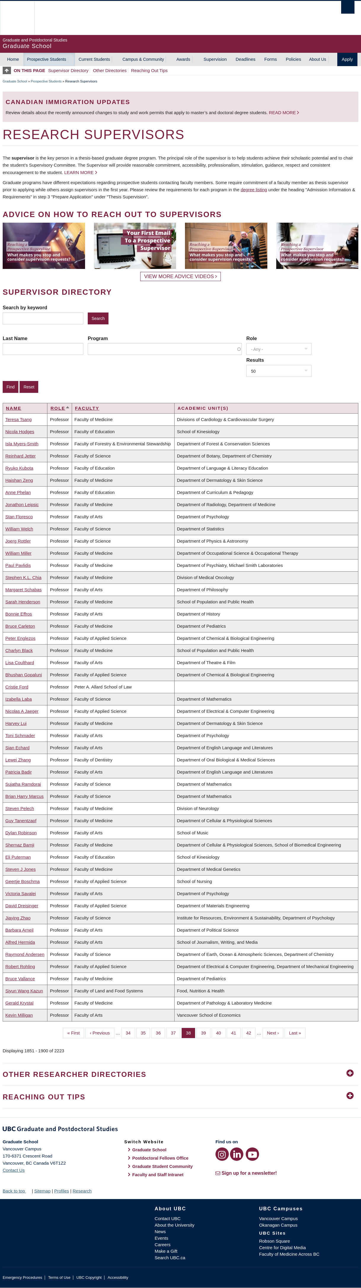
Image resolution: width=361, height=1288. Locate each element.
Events (161, 1238)
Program (98, 338)
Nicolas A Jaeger (22, 711)
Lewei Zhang (18, 759)
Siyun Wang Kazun (24, 990)
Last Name (15, 338)
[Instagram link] (222, 1154)
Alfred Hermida (20, 942)
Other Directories (110, 70)
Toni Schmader (20, 735)
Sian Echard (17, 747)
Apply (347, 59)
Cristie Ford (16, 686)
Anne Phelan (18, 492)
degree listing (254, 189)
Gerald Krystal (19, 1002)
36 (160, 1032)
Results (255, 360)
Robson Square (274, 1241)
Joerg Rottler (18, 540)
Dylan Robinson (21, 832)
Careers (162, 1244)
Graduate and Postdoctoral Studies (180, 1130)
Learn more (79, 172)
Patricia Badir (18, 771)
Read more (283, 112)
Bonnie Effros (18, 613)
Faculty (87, 408)
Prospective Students (46, 59)
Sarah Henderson (22, 601)
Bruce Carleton (20, 626)
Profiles (61, 1190)
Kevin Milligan (19, 1015)
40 (221, 1032)
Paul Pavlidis (18, 565)
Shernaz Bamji (19, 844)
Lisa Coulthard (19, 662)
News (160, 1231)
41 (236, 1032)
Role (251, 338)
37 (175, 1032)
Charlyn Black (19, 650)
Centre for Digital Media (282, 1247)
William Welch (19, 528)
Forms (270, 59)
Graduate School (15, 81)
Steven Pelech (19, 808)
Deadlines (245, 59)
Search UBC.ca (170, 1257)
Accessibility (118, 1277)
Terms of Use (59, 1277)
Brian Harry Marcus (24, 796)
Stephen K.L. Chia (23, 577)
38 (190, 1032)
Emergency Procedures (22, 1277)
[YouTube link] (252, 1154)
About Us (317, 59)
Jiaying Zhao (18, 917)
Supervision (215, 59)
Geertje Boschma (22, 881)
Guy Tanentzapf (20, 820)
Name (13, 408)
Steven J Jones (20, 869)
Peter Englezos (20, 638)
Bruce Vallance (20, 978)
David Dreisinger (21, 905)
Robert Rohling (20, 966)
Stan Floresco (19, 516)
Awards (183, 59)
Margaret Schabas (23, 589)
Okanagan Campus (278, 1225)
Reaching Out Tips (149, 70)
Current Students (94, 59)
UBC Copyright (89, 1277)
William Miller (18, 553)
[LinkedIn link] (236, 1154)
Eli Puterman (18, 857)
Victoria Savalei (20, 893)
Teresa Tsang (18, 419)
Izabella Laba (18, 699)
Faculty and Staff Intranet (157, 1174)
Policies (293, 59)
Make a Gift (166, 1251)
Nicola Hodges (19, 431)
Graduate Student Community (162, 1166)
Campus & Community (143, 59)
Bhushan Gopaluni (23, 674)
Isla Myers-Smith (22, 443)
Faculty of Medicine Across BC (289, 1254)
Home (13, 59)
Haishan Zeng (19, 480)
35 (145, 1032)
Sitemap (42, 1190)
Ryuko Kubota (19, 468)
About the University (174, 1225)
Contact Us (14, 1170)
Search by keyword (25, 307)
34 (130, 1032)
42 (251, 1032)
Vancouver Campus (278, 1218)
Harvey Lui (16, 723)
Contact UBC (168, 1218)
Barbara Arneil (19, 929)
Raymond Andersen (24, 954)
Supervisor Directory (68, 70)
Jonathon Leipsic (22, 504)
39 (205, 1032)
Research (82, 1190)
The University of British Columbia (17, 18)
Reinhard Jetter (20, 455)
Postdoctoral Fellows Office (160, 1158)
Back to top (17, 1190)
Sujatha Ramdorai (23, 784)
